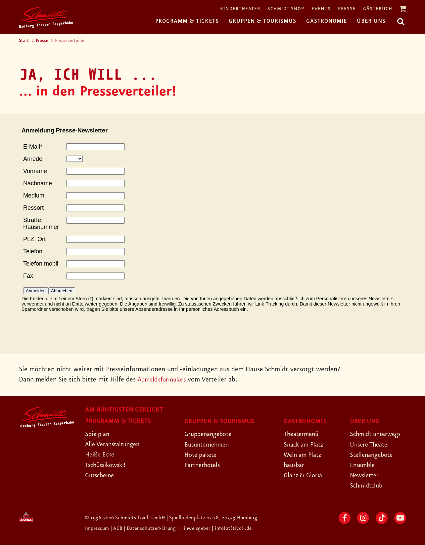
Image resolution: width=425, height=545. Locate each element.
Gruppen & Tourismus (262, 21)
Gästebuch (377, 9)
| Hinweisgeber (195, 528)
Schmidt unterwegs (377, 434)
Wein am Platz (304, 455)
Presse (347, 9)
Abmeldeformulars (163, 379)
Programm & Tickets (187, 21)
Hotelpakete (202, 455)
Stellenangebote (373, 455)
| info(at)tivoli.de (233, 528)
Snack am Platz (305, 445)
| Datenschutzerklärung (150, 528)
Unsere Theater (372, 445)
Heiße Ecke (101, 454)
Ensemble (363, 465)
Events (321, 9)
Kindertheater (240, 9)
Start (24, 40)
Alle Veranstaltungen (115, 444)
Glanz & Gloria (305, 475)
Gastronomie (326, 21)
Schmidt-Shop (285, 9)
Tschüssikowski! (107, 465)
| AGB (117, 528)
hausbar (295, 465)
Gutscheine (101, 475)
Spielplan (98, 434)
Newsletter (365, 475)
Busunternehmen (208, 445)
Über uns (371, 21)
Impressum (98, 528)
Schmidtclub (367, 486)
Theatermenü (303, 434)
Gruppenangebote (210, 434)
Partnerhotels (203, 465)
